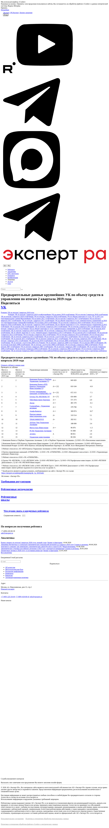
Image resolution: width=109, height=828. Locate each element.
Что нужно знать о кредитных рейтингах (91, 351)
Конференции (13, 278)
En (5, 266)
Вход (5, 15)
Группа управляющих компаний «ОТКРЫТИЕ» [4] (40, 392)
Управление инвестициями (40, 437)
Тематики (11, 280)
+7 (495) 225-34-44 (8, 597)
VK (3, 307)
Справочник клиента (12, 516)
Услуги (10, 282)
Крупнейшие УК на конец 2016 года (37, 323)
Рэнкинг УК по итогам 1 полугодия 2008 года (41, 345)
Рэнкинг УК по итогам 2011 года (16, 339)
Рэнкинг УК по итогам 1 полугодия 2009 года (21, 343)
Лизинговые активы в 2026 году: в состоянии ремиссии (22, 551)
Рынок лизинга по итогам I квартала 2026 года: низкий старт (24, 543)
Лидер (32, 403)
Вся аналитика (6, 553)
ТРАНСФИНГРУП (37, 419)
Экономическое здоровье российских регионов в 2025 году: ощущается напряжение (32, 549)
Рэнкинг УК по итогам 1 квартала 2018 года (44, 317)
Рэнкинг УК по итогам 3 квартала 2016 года (68, 323)
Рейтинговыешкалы (9, 498)
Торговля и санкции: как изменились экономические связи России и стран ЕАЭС (31, 547)
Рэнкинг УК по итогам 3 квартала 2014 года (20, 331)
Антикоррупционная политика (16, 577)
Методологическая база (14, 569)
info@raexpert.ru (36, 597)
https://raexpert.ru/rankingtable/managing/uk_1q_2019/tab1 (22, 473)
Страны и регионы (81, 545)
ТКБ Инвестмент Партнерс (40, 400)
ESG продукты (13, 274)
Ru (9, 266)
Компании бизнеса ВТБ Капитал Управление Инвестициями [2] (38, 386)
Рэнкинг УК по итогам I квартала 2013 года (66, 335)
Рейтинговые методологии (17, 489)
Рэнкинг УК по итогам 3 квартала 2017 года (65, 319)
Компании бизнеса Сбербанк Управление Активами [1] (40, 380)
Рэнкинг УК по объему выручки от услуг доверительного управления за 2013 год (35, 333)
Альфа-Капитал (35, 411)
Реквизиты (9, 573)
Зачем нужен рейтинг (45, 351)
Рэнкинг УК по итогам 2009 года (59, 341)
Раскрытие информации (14, 571)
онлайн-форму (56, 782)
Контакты (72, 351)
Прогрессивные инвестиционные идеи (38, 415)
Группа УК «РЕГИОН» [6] (40, 397)
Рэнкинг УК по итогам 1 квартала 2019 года (24, 314)
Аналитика (12, 272)
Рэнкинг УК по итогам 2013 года (78, 333)
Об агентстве (10, 567)
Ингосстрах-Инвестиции (39, 428)
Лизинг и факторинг (54, 543)
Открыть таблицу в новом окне (12, 365)
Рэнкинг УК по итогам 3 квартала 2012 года (20, 337)
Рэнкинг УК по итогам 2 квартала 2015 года (77, 327)
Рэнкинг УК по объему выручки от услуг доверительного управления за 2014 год (53, 329)
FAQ (9, 284)
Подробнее (5, 10)
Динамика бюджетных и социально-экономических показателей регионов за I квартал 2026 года (37, 545)
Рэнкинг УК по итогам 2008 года (85, 343)
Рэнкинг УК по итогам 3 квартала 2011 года (45, 339)
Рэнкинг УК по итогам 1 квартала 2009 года (56, 343)
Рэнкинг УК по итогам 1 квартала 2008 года (75, 345)
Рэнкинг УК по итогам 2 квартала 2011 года (78, 339)
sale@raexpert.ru (7, 533)
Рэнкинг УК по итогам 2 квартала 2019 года (17, 312)
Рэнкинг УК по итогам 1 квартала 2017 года (31, 321)
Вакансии (9, 575)
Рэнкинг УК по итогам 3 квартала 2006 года (24, 349)
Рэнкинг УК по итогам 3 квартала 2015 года (44, 327)
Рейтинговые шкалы (61, 351)
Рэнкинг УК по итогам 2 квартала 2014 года (53, 331)
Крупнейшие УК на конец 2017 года (34, 319)
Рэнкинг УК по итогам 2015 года (15, 327)
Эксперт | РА (8, 13)
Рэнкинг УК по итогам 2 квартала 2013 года (33, 335)
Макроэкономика (69, 547)
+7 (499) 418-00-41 (22, 597)
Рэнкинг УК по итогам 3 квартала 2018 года (85, 314)
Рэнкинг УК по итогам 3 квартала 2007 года (30, 347)
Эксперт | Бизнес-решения (22, 13)
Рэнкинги (11, 276)
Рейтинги (11, 270)
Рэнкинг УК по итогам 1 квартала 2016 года (31, 325)
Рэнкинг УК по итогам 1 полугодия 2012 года (54, 337)
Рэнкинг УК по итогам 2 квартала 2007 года (63, 347)
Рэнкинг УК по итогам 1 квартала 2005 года (57, 349)
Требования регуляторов (16, 481)
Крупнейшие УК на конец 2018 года (55, 314)
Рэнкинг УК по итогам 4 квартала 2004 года (20, 351)
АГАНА (33, 434)
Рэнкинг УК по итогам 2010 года (34, 341)
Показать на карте (7, 589)
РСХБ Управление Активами (40, 431)
